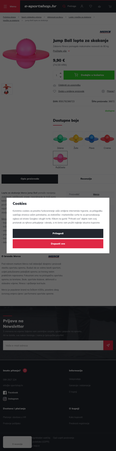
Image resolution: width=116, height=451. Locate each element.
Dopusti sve (58, 244)
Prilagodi (58, 233)
